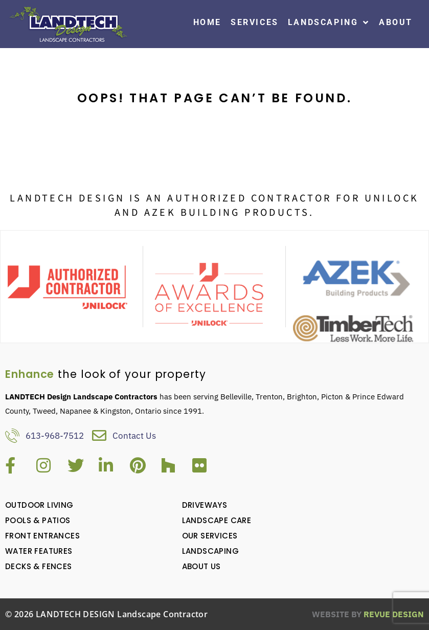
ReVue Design (368, 614)
